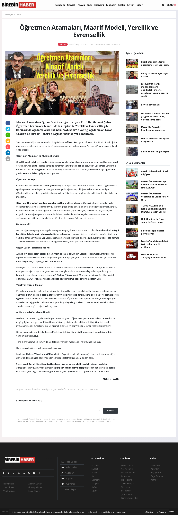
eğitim (40, 169)
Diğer (140, 5)
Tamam (161, 512)
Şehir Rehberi (127, 494)
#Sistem (71, 389)
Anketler (154, 468)
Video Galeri (69, 467)
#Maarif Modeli (32, 389)
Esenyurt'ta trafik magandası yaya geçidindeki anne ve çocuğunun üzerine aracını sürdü (154, 89)
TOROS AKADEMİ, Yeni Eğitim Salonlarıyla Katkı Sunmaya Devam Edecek (153, 208)
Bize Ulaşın (69, 489)
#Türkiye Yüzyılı (49, 389)
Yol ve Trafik (127, 468)
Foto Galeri (69, 461)
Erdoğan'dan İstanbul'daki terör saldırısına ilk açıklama (154, 244)
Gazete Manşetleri (129, 498)
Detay (149, 512)
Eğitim (130, 5)
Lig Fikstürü (126, 479)
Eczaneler (125, 476)
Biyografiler (156, 472)
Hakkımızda (8, 483)
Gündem (60, 5)
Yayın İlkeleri (8, 487)
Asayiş (81, 5)
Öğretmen (22, 155)
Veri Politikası (9, 491)
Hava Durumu (127, 465)
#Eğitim (20, 389)
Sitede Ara (155, 465)
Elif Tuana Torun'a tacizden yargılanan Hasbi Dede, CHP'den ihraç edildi (155, 116)
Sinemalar (125, 487)
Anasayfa (9, 14)
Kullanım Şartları (34, 483)
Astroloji (155, 479)
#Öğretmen (83, 389)
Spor (89, 5)
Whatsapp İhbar (34, 487)
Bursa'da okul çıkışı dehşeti (155, 151)
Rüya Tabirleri (157, 476)
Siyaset (71, 5)
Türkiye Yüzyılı (64, 274)
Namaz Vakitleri (128, 472)
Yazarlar (68, 472)
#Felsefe (62, 389)
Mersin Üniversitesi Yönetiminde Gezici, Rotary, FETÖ (155, 196)
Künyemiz (68, 483)
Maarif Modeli (49, 354)
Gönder (110, 410)
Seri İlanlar (126, 490)
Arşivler (67, 478)
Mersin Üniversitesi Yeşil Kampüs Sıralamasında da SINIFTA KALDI (154, 184)
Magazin (111, 5)
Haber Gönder (33, 491)
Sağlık (121, 5)
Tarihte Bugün (127, 483)
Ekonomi (99, 5)
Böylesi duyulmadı (150, 104)
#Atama (94, 389)
